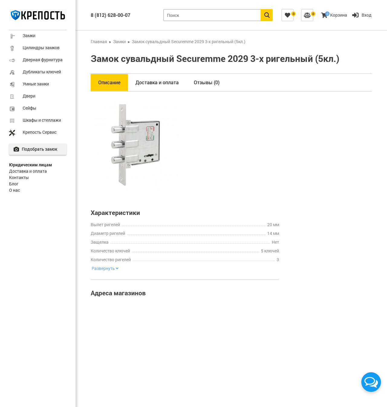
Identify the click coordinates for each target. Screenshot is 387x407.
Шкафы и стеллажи (42, 120)
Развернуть (104, 268)
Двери (29, 96)
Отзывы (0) (207, 82)
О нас (14, 190)
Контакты (19, 177)
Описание (109, 82)
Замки (29, 35)
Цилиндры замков (41, 47)
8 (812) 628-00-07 (110, 15)
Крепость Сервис (40, 132)
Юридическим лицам (30, 165)
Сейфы (29, 108)
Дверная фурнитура (43, 59)
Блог (13, 184)
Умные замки (36, 84)
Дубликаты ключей (42, 72)
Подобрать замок (41, 149)
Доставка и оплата (28, 171)
